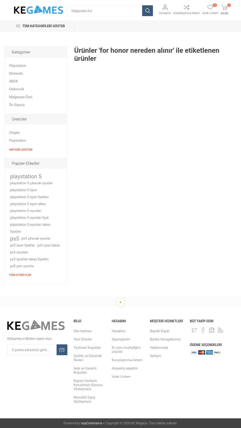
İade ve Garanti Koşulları (85, 370)
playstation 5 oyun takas (28, 204)
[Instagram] (211, 330)
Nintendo (16, 73)
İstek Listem (121, 377)
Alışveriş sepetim (125, 368)
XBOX (13, 81)
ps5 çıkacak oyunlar (36, 238)
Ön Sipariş (17, 105)
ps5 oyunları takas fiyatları (29, 259)
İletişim (155, 356)
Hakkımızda (159, 348)
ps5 (14, 238)
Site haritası (83, 331)
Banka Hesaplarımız (165, 339)
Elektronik (16, 89)
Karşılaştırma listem (186, 13)
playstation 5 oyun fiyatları (29, 197)
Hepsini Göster (20, 149)
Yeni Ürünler (83, 339)
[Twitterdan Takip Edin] (194, 330)
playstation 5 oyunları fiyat (29, 218)
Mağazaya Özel (20, 97)
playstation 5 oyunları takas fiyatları (30, 228)
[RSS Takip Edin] (220, 330)
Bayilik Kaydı (159, 331)
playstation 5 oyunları (25, 211)
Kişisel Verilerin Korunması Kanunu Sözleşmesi (88, 385)
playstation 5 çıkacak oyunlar (31, 183)
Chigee (14, 133)
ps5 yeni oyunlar (22, 266)
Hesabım (165, 13)
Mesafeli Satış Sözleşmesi (84, 399)
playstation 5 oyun (23, 190)
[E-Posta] (32, 349)
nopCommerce (91, 423)
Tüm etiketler (20, 275)
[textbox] (104, 10)
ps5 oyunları (19, 252)
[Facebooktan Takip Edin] (203, 330)
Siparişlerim (121, 339)
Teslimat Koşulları (87, 348)
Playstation (17, 66)
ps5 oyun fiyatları (22, 245)
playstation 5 (26, 176)
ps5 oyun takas (48, 245)
